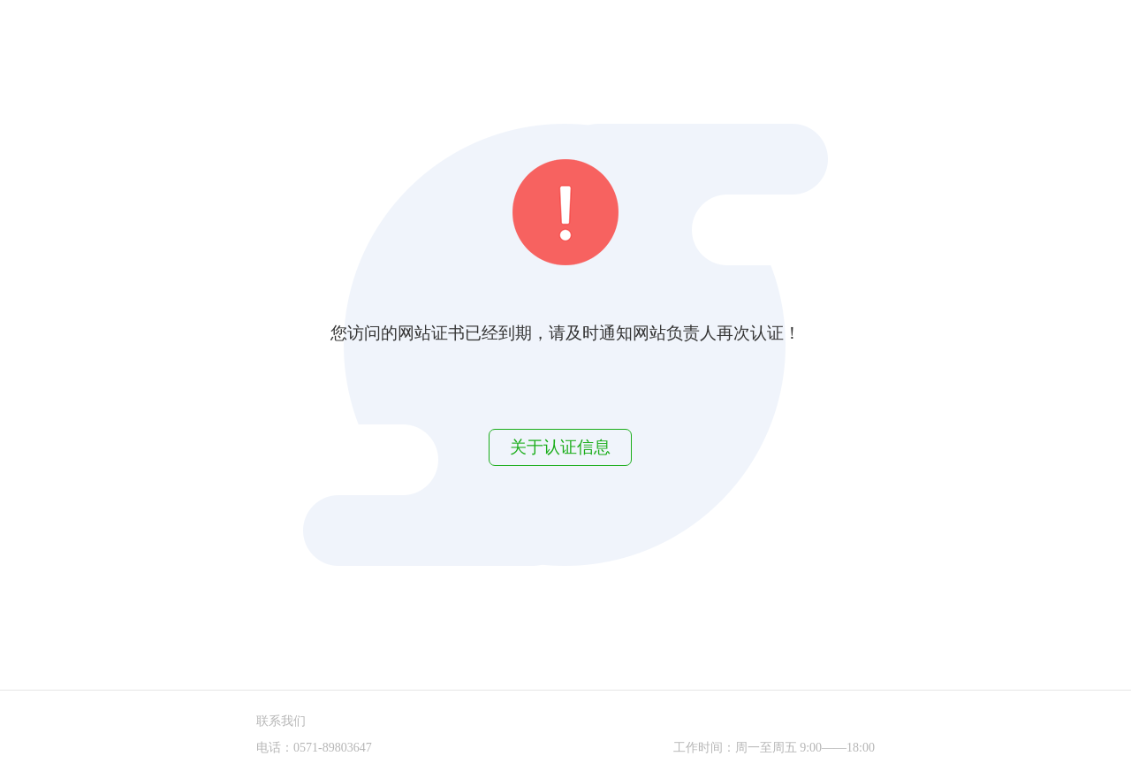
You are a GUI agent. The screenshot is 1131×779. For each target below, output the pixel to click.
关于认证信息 (560, 447)
